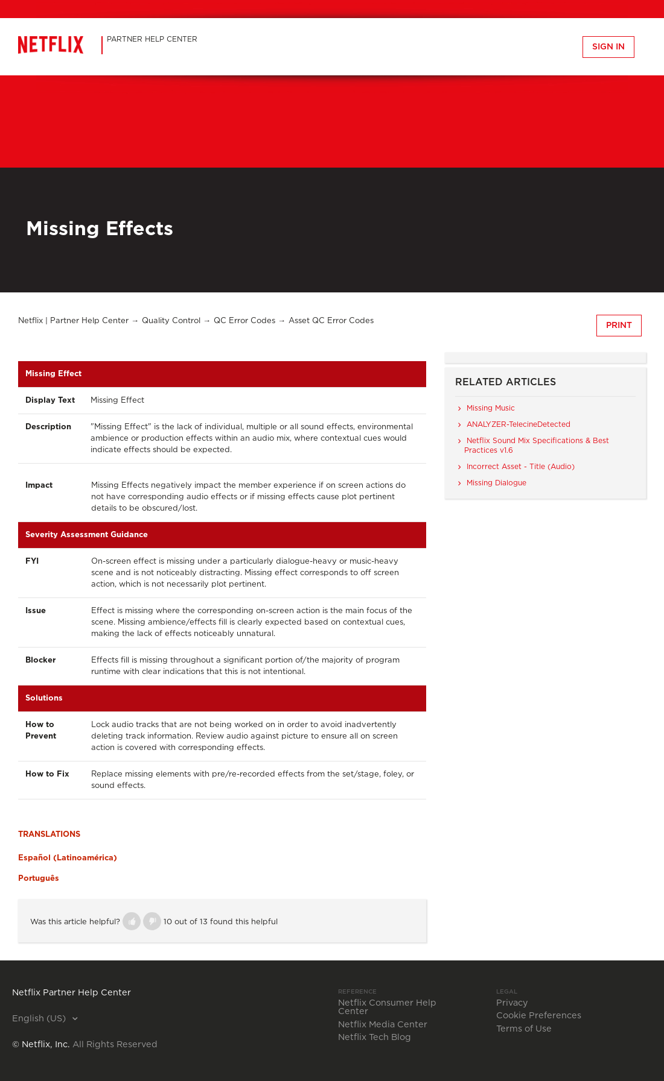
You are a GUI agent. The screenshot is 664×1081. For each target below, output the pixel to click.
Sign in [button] (608, 47)
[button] (132, 921)
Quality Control (171, 321)
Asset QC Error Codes (331, 321)
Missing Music (491, 408)
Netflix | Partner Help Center (73, 321)
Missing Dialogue (496, 483)
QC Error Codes (244, 321)
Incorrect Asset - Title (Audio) (521, 466)
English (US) (40, 1019)
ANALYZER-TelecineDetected (518, 424)
